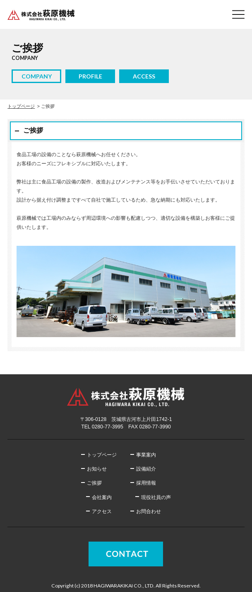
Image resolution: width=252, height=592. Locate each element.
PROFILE (90, 76)
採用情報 (146, 483)
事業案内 (146, 455)
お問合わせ (148, 511)
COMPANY (37, 76)
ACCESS (144, 76)
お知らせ (97, 469)
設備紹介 (146, 469)
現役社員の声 (156, 497)
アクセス (102, 511)
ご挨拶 (94, 483)
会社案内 (102, 497)
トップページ (21, 106)
